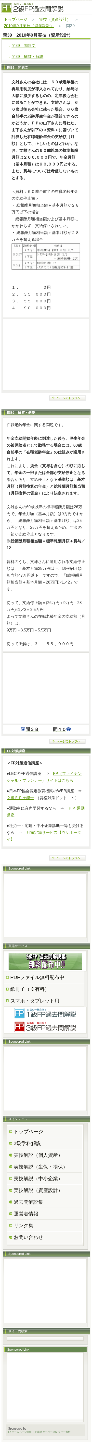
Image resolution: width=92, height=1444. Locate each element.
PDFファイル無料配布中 (37, 977)
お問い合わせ (28, 1237)
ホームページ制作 (21, 1432)
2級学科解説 (27, 1143)
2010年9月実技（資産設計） (29, 26)
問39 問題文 (24, 46)
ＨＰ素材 (37, 1432)
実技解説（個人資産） (38, 1155)
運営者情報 (26, 1213)
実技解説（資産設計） (38, 1190)
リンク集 (23, 1225)
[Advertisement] (46, 354)
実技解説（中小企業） (38, 1178)
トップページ (15, 19)
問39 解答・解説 (27, 57)
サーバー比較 (50, 1432)
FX (9, 1432)
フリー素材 (64, 1432)
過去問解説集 (28, 1202)
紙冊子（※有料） (30, 989)
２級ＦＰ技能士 (20, 798)
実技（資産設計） (55, 19)
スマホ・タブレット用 (34, 1000)
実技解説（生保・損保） (41, 1166)
